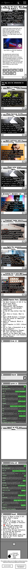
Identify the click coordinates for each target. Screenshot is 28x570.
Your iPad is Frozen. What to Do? (13, 314)
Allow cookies (7, 567)
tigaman (14, 557)
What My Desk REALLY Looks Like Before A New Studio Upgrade (14, 535)
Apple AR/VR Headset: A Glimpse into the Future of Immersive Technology (14, 318)
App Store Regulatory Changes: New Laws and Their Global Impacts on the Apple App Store (14, 331)
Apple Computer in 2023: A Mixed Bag (14, 325)
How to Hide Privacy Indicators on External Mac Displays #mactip (14, 531)
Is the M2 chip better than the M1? (14, 311)
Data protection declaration (20, 568)
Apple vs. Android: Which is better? (13, 322)
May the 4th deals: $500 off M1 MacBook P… (14, 8)
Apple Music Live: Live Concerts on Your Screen (14, 335)
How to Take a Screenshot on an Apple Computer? (14, 328)
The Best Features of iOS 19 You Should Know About (14, 302)
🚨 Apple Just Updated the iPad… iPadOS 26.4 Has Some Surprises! (12, 527)
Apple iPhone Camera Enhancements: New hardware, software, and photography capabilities (13, 307)
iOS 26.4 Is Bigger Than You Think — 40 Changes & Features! (14, 521)
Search (25, 378)
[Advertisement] (14, 357)
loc (14, 406)
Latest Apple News (16, 555)
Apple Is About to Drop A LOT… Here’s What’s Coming (14, 517)
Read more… (6, 66)
